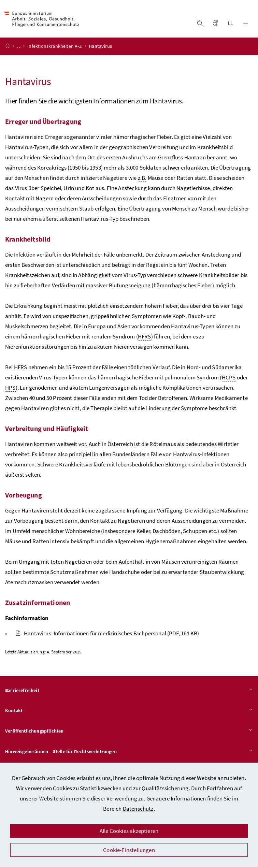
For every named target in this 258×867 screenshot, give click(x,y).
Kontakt (129, 713)
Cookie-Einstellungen (129, 850)
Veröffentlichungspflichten (129, 734)
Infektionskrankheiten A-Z (55, 49)
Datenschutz (138, 808)
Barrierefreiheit (129, 693)
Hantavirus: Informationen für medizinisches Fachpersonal (107, 635)
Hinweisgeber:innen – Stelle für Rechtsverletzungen (129, 754)
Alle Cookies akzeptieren (129, 831)
